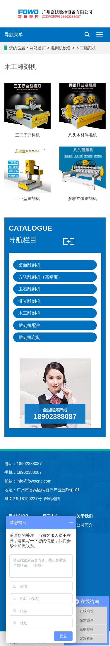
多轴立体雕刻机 (82, 198)
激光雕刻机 (29, 301)
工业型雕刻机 (27, 198)
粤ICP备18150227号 (23, 498)
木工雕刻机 (85, 48)
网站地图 (52, 498)
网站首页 (38, 48)
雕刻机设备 (61, 48)
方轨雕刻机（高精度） (40, 276)
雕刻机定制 (29, 337)
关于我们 (84, 516)
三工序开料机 (27, 135)
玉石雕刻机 (29, 288)
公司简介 (84, 525)
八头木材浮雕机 (82, 135)
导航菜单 (13, 34)
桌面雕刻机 (29, 264)
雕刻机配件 (29, 325)
